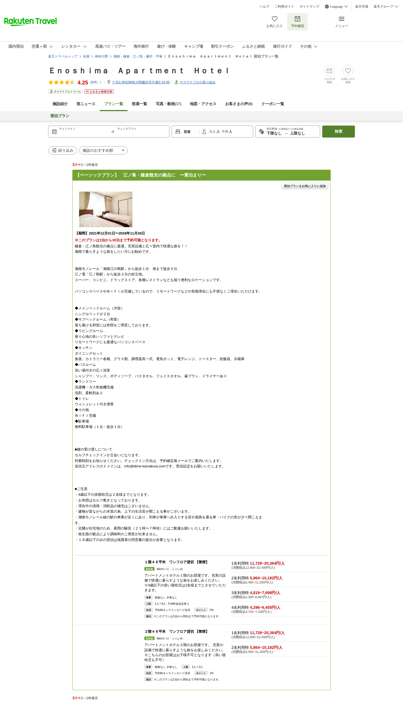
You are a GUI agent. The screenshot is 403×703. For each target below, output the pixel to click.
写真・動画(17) (168, 104)
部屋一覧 (139, 104)
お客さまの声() (238, 104)
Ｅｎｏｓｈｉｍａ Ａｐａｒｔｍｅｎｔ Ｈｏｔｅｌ (139, 70)
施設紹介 (60, 104)
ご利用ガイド (284, 6)
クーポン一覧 (272, 104)
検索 (338, 131)
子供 (225, 131)
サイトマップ (309, 6)
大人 (212, 131)
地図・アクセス (203, 104)
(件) (96, 82)
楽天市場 (361, 6)
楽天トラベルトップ (63, 56)
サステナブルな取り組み (198, 82)
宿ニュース (85, 104)
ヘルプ (264, 6)
